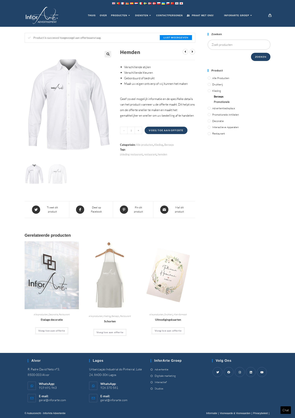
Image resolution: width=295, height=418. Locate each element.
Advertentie (161, 369)
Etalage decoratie (52, 319)
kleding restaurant (132, 154)
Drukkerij (168, 314)
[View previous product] (185, 52)
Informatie (211, 413)
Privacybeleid (260, 413)
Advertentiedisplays (223, 108)
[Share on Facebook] (91, 210)
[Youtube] (262, 372)
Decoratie (53, 314)
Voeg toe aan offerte (166, 130)
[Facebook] (229, 372)
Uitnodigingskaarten (168, 319)
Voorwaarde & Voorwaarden (235, 413)
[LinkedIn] (251, 372)
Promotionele (222, 101)
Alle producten (144, 144)
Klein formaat (180, 314)
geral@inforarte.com (52, 400)
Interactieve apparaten (225, 127)
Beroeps (169, 144)
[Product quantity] (131, 130)
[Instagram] (240, 372)
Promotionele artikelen (225, 114)
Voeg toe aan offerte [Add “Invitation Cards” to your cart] (168, 330)
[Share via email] (174, 210)
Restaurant (64, 314)
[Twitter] (217, 372)
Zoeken (260, 56)
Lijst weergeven (175, 37)
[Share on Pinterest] (133, 210)
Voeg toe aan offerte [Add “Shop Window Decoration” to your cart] (51, 330)
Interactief (161, 382)
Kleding (158, 144)
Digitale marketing (165, 375)
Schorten (110, 321)
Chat (286, 410)
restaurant (150, 154)
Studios (159, 388)
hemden (162, 154)
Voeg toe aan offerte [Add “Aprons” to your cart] (109, 332)
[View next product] (192, 52)
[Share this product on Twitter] (47, 210)
